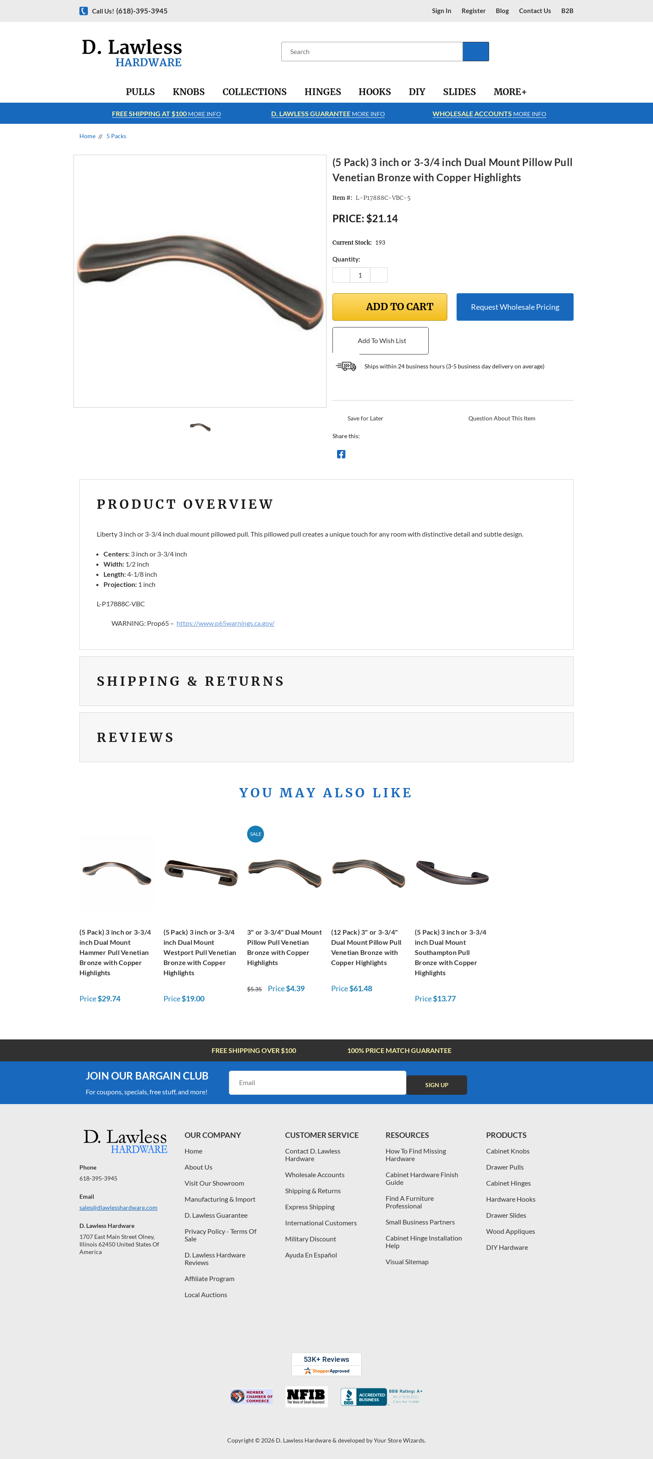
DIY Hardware (507, 1247)
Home (193, 1151)
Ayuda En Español (311, 1255)
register (474, 10)
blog (502, 10)
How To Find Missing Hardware (416, 1154)
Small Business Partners (420, 1222)
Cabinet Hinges (508, 1183)
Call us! (130, 10)
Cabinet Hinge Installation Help (424, 1241)
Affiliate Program (209, 1278)
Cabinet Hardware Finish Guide (422, 1178)
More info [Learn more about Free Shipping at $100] (166, 113)
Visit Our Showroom (214, 1183)
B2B (567, 10)
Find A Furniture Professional (410, 1202)
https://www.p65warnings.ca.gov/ (226, 623)
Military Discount (310, 1239)
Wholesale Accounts (315, 1174)
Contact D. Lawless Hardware (312, 1154)
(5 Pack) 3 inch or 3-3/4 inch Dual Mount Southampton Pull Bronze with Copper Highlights (450, 952)
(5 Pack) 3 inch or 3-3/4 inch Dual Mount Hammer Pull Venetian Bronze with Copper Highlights (115, 952)
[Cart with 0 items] (570, 51)
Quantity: (346, 259)
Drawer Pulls (505, 1167)
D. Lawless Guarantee (216, 1215)
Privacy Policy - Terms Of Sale (220, 1235)
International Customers (321, 1223)
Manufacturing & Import (220, 1199)
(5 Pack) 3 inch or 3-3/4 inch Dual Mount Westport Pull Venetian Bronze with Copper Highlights (200, 952)
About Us (198, 1167)
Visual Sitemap (407, 1261)
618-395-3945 (98, 1178)
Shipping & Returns (313, 1190)
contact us (535, 10)
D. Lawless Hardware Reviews (215, 1258)
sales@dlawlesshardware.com (118, 1207)
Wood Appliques (510, 1231)
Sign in (442, 10)
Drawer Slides (506, 1215)
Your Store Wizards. (400, 1440)
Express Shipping (310, 1207)
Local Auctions (206, 1294)
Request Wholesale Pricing (515, 306)
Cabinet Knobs (508, 1151)
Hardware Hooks (511, 1199)
